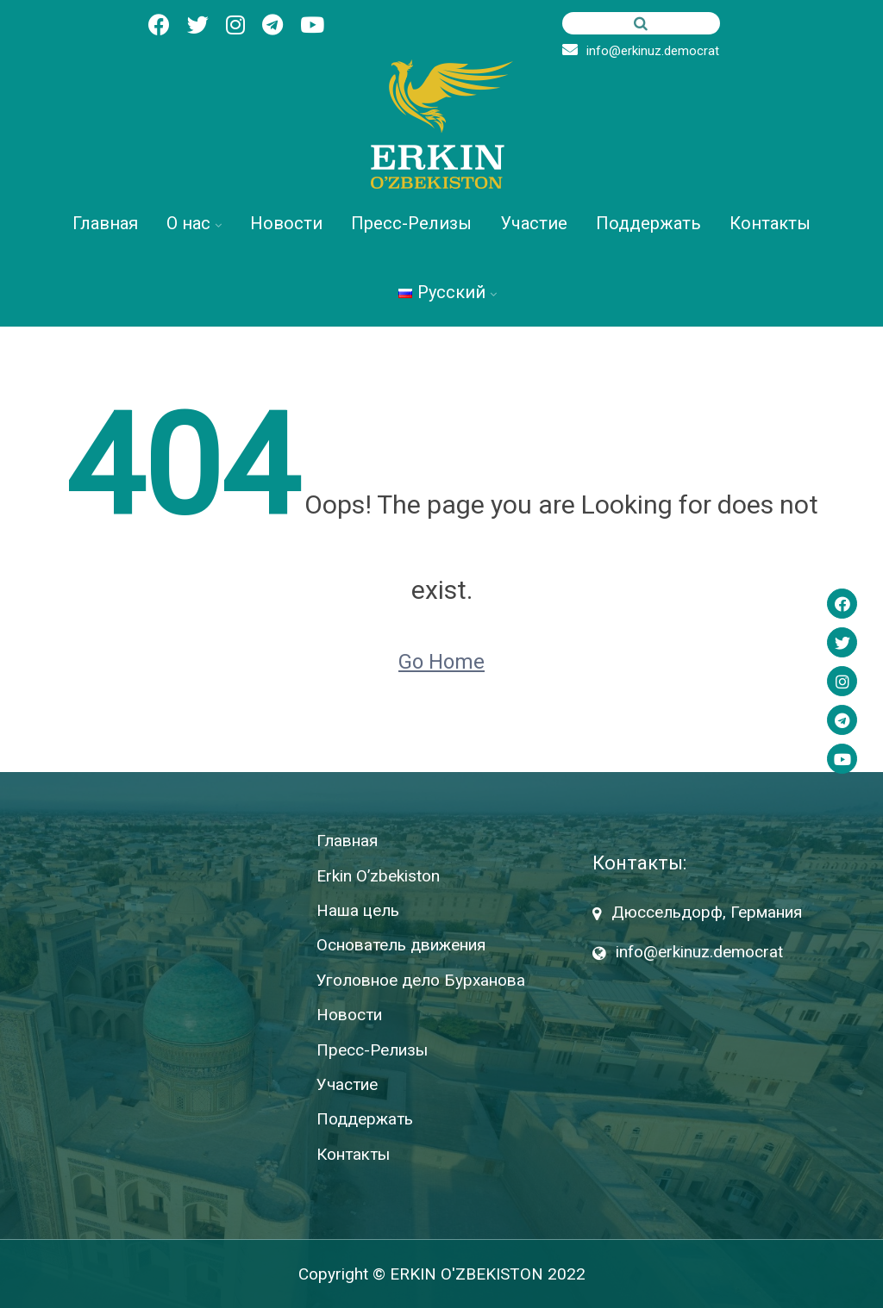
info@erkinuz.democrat (640, 51)
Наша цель (357, 910)
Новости (286, 223)
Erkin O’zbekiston (378, 876)
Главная (105, 223)
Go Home (441, 662)
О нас (188, 223)
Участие (533, 223)
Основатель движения (400, 945)
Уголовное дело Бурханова (420, 980)
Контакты (770, 223)
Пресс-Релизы (411, 223)
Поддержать (648, 223)
